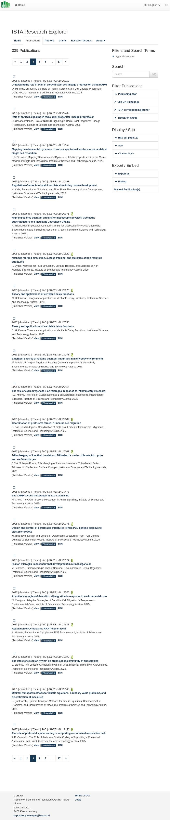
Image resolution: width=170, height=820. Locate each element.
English (152, 5)
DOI (60, 96)
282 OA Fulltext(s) (126, 102)
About (100, 40)
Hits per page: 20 (126, 137)
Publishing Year (126, 94)
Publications (32, 40)
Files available (48, 97)
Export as (122, 173)
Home (20, 5)
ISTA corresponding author (132, 109)
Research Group (126, 117)
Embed (121, 181)
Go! (154, 74)
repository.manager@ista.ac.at (32, 815)
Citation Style (124, 153)
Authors (49, 40)
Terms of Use (82, 795)
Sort (119, 145)
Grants (63, 40)
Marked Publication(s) (127, 189)
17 (59, 61)
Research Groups (81, 40)
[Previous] (15, 61)
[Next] (66, 61)
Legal (78, 799)
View (36, 96)
